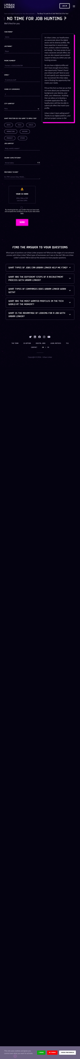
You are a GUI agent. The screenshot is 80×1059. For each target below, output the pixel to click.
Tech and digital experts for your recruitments (19, 13)
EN (43, 348)
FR (48, 348)
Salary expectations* (12, 158)
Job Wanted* (9, 144)
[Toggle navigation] (74, 6)
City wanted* (9, 104)
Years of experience (12, 89)
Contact (34, 348)
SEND (22, 222)
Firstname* (8, 32)
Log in (64, 6)
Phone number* (10, 61)
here (21, 213)
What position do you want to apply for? (20, 119)
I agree (41, 1052)
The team (15, 344)
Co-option (27, 344)
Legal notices (55, 344)
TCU (67, 344)
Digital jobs (40, 344)
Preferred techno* (11, 172)
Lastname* (8, 46)
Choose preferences (67, 1052)
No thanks (52, 1052)
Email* (6, 75)
